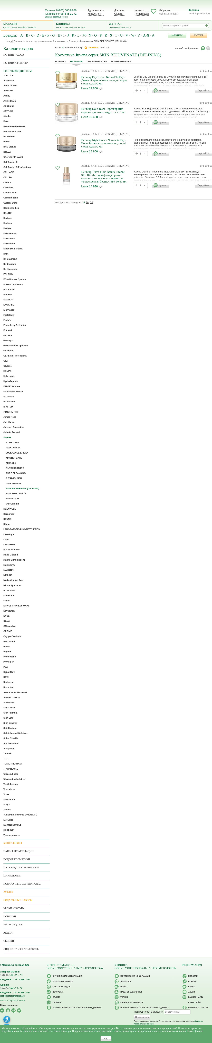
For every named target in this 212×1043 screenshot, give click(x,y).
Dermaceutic (10, 233)
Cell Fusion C (10, 162)
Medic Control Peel (13, 580)
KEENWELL (9, 509)
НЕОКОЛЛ (8, 830)
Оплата (118, 13)
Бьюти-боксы (12, 843)
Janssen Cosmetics (13, 427)
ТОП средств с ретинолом (21, 867)
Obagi (6, 621)
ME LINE (7, 575)
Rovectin (8, 687)
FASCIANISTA (13, 447)
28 (87, 202)
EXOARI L (8, 304)
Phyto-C (7, 651)
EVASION (8, 299)
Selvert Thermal (11, 697)
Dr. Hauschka (10, 269)
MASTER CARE (14, 458)
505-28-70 (11, 975)
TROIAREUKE (10, 769)
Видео (191, 987)
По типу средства (15, 63)
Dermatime (9, 243)
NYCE (6, 616)
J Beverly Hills (10, 412)
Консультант (94, 13)
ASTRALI (8, 111)
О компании (12, 503)
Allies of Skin (10, 85)
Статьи (192, 981)
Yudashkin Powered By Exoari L (20, 814)
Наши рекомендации (18, 851)
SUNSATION (12, 498)
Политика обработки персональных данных (77, 1008)
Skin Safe (8, 718)
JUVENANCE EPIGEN (17, 452)
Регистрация (142, 13)
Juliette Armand (11, 432)
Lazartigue (8, 534)
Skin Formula (10, 712)
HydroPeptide (10, 381)
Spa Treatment (11, 743)
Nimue (6, 600)
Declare (7, 228)
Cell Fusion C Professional (17, 167)
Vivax (6, 794)
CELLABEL (9, 172)
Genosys (8, 340)
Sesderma (8, 702)
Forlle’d (7, 320)
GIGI (5, 361)
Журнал (132, 25)
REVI (5, 677)
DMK (5, 254)
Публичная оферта (198, 1008)
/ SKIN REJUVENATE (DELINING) (109, 70)
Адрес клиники (96, 10)
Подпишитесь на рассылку (148, 1011)
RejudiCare (9, 672)
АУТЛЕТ (198, 35)
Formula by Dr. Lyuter (14, 325)
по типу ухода (13, 54)
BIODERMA (9, 136)
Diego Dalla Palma (13, 248)
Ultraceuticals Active (14, 779)
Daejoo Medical (11, 208)
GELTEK (7, 335)
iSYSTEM (8, 406)
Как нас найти (195, 997)
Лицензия (125, 981)
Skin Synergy (10, 723)
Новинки (60, 61)
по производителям (17, 71)
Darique (7, 218)
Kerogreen (8, 514)
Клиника (79, 25)
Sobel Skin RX (10, 738)
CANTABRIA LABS (13, 157)
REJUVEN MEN (14, 478)
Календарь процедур (131, 1002)
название (76, 61)
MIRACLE (11, 463)
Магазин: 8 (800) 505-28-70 (60, 10)
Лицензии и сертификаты (21, 949)
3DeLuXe (8, 75)
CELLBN (7, 177)
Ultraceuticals (10, 774)
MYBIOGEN (9, 590)
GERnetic (8, 350)
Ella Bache (9, 289)
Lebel (6, 539)
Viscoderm (9, 789)
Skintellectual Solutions (15, 733)
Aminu (6, 95)
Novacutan (9, 611)
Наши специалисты (131, 992)
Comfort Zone (10, 197)
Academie (8, 80)
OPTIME (7, 631)
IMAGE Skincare (11, 386)
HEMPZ (7, 371)
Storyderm (8, 748)
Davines (7, 223)
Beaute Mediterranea (14, 126)
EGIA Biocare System (14, 279)
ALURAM (8, 90)
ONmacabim (9, 626)
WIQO (6, 804)
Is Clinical (8, 396)
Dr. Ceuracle (9, 264)
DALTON (7, 213)
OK (106, 1038)
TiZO (5, 758)
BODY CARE (12, 442)
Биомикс (8, 820)
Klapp (6, 524)
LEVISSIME (9, 544)
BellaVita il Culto (12, 131)
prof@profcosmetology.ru (12, 996)
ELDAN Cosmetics (13, 284)
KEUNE (7, 519)
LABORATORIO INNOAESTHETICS (21, 529)
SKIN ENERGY (13, 483)
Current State (10, 203)
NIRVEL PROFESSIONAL (16, 605)
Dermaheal (9, 238)
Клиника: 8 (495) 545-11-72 (60, 13)
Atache (7, 116)
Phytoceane (9, 656)
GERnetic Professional (15, 355)
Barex (6, 121)
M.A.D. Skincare (11, 549)
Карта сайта (194, 1002)
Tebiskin (7, 753)
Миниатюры (12, 875)
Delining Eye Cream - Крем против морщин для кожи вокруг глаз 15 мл (103, 110)
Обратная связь (8, 1005)
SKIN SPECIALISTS (16, 493)
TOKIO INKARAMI (12, 763)
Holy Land (8, 376)
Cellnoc (7, 182)
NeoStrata (8, 595)
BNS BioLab (9, 146)
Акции (7, 932)
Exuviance (8, 310)
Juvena (85, 70)
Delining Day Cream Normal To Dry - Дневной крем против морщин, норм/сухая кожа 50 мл (104, 80)
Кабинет (139, 10)
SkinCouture (9, 728)
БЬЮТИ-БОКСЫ (12, 825)
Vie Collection (10, 784)
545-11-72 (11, 988)
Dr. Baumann (10, 259)
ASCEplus (8, 106)
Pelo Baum (9, 641)
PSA (5, 667)
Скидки (8, 941)
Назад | (9, 41)
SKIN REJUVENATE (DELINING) (22, 488)
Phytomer (8, 661)
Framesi (7, 330)
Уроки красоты (11, 835)
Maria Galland (10, 554)
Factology (8, 315)
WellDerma (9, 799)
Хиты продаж (12, 924)
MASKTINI (8, 570)
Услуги (124, 997)
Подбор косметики (16, 859)
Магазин (26, 25)
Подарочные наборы (17, 900)
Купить (162, 90)
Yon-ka (7, 809)
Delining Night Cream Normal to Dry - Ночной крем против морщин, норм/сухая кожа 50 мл (103, 143)
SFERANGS (9, 707)
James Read (9, 417)
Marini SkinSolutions (14, 560)
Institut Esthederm (13, 391)
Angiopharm (9, 101)
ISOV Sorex (9, 401)
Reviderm (8, 682)
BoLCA (7, 152)
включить (105, 47)
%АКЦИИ (177, 35)
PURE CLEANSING (16, 473)
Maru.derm (9, 565)
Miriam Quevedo (12, 585)
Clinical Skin (9, 192)
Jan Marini (8, 422)
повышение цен (96, 61)
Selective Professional (15, 692)
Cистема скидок (61, 987)
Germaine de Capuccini (15, 345)
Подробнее (203, 90)
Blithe (6, 141)
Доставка (119, 10)
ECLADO (8, 274)
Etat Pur (7, 294)
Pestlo (6, 646)
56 (91, 202)
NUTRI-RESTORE (15, 468)
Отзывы (57, 1002)
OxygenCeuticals (12, 636)
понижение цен (121, 61)
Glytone (7, 366)
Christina (8, 187)
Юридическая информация (67, 976)
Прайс (123, 987)
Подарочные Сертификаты (22, 883)
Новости (193, 976)
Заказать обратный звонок (56, 17)
